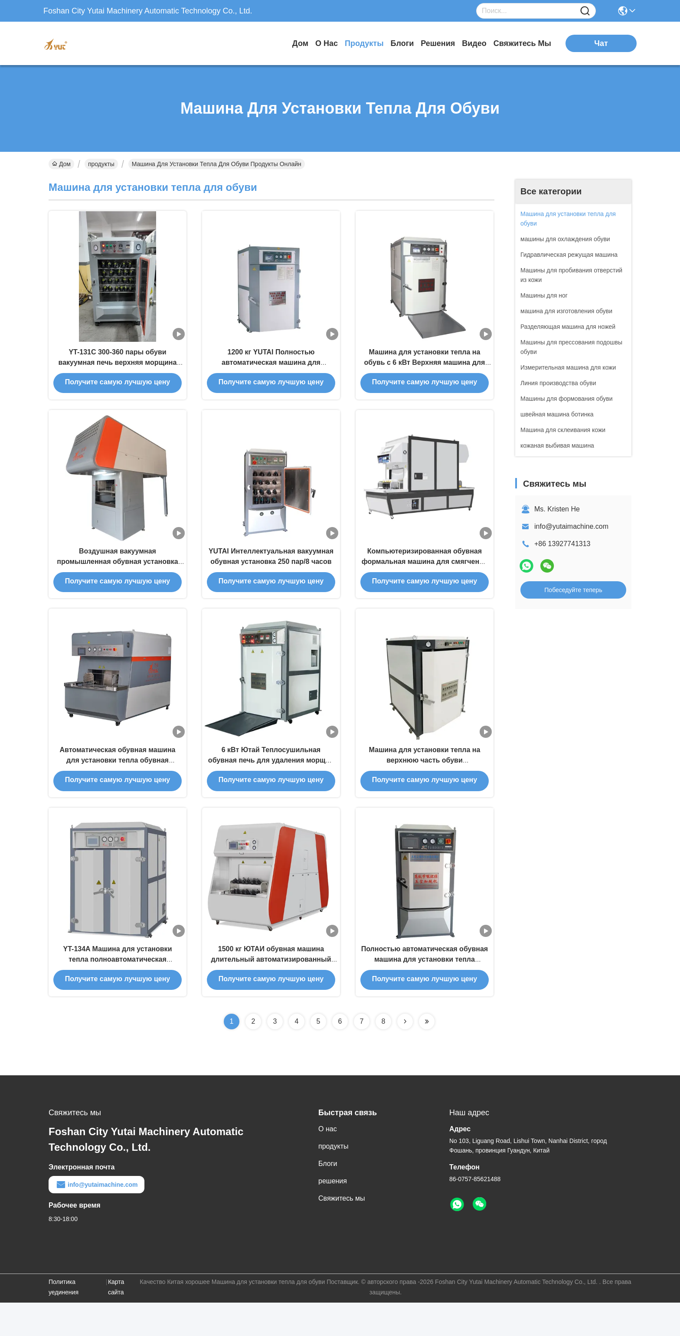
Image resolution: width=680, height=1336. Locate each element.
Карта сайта (116, 1320)
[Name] (585, 11)
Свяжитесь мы (522, 43)
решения (438, 43)
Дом (300, 43)
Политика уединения (63, 1320)
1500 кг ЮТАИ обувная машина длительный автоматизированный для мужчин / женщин (271, 991)
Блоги (402, 43)
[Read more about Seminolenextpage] (405, 1055)
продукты (364, 43)
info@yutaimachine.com (571, 526)
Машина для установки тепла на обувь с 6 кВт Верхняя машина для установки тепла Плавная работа (424, 369)
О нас (326, 43)
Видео (474, 43)
